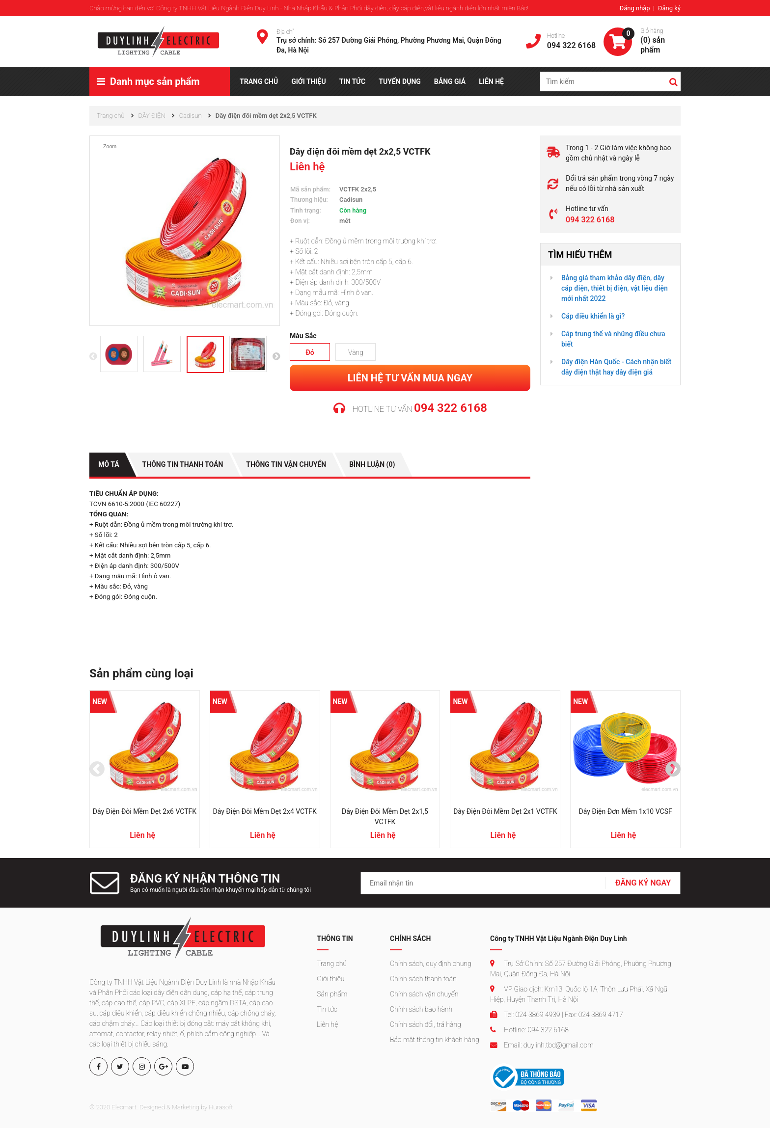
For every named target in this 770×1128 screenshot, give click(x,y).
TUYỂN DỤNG (400, 81)
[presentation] (93, 357)
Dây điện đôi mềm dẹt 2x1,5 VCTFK (385, 816)
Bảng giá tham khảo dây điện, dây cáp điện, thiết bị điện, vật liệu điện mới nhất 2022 (614, 288)
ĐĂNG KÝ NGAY (643, 882)
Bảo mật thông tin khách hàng (434, 1040)
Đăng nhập (635, 8)
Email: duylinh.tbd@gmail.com (541, 1045)
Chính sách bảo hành (421, 1009)
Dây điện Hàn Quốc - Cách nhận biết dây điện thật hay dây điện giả (616, 367)
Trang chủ (332, 963)
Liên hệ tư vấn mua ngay (410, 377)
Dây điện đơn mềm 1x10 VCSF (625, 811)
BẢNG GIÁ (450, 81)
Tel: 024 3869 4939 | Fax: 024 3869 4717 (556, 1015)
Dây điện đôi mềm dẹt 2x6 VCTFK (144, 811)
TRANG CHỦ (259, 81)
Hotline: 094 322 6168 (529, 1030)
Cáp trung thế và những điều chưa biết (613, 339)
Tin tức (327, 1009)
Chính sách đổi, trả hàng (425, 1024)
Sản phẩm (332, 994)
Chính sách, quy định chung (430, 963)
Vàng (355, 352)
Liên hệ (327, 1024)
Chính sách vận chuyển (424, 994)
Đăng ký (669, 8)
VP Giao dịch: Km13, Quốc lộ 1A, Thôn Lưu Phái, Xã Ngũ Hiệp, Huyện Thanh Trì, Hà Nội (578, 994)
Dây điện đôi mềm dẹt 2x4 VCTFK (265, 811)
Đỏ (309, 352)
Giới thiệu (330, 979)
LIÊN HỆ (491, 81)
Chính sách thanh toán (423, 979)
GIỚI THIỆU (308, 81)
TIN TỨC (352, 81)
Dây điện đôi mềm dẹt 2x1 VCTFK (505, 811)
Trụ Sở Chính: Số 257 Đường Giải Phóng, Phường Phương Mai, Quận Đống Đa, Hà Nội (580, 969)
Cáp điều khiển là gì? (593, 316)
